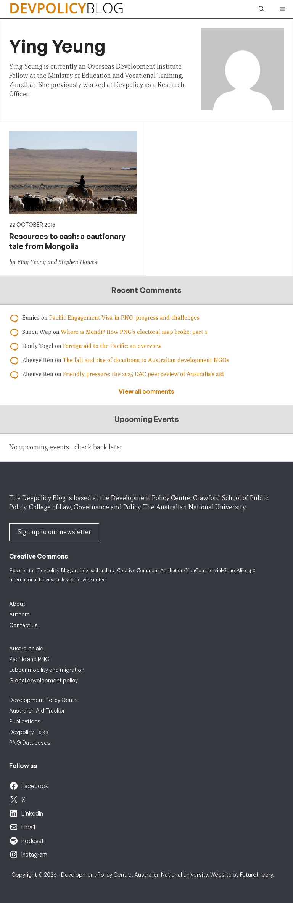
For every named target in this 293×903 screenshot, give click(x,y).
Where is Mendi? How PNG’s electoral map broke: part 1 (134, 331)
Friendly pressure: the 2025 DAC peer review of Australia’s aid (143, 374)
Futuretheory (256, 874)
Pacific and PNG (29, 659)
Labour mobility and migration (46, 669)
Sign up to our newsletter (54, 532)
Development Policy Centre (44, 700)
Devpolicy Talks (28, 732)
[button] (261, 9)
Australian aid (26, 648)
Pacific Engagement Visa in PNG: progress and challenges (124, 317)
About (17, 603)
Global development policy (43, 680)
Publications (24, 721)
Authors (19, 614)
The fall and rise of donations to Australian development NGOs (146, 360)
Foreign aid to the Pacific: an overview (112, 346)
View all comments (146, 391)
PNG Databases (29, 742)
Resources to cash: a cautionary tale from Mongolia (67, 241)
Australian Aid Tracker (37, 710)
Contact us (23, 625)
